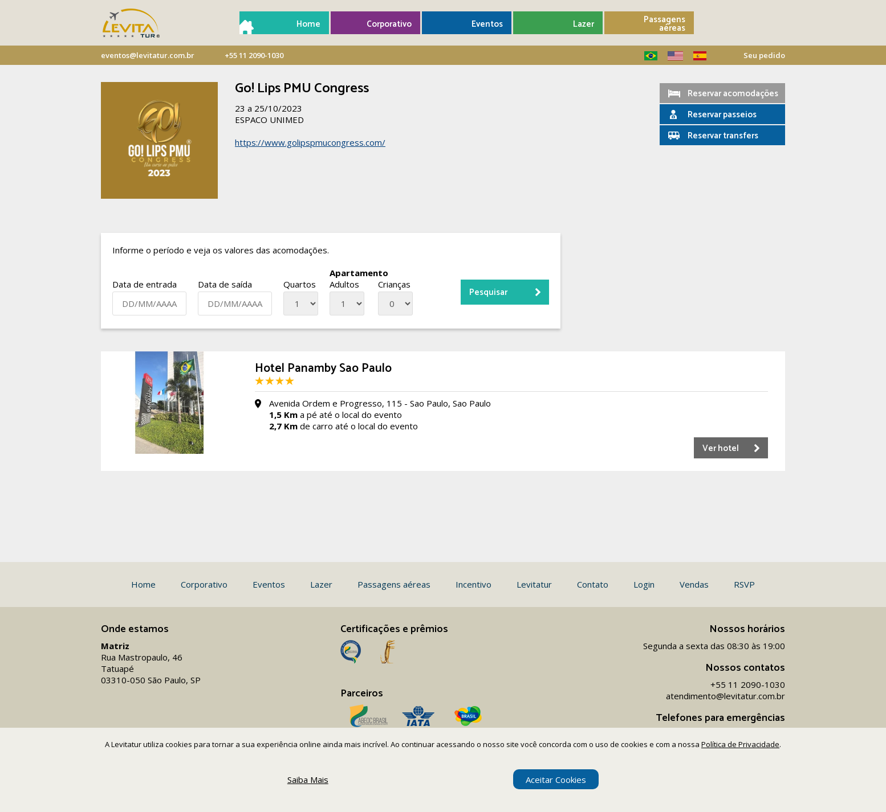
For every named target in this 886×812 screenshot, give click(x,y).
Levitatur (534, 584)
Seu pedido (764, 55)
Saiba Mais (307, 779)
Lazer (583, 24)
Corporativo (389, 24)
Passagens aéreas (664, 23)
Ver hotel (720, 448)
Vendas (694, 584)
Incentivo (473, 584)
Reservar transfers (723, 136)
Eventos (487, 24)
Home (308, 24)
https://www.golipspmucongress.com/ (310, 142)
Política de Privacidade (740, 744)
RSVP (744, 584)
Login (644, 584)
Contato (592, 584)
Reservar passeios (722, 115)
